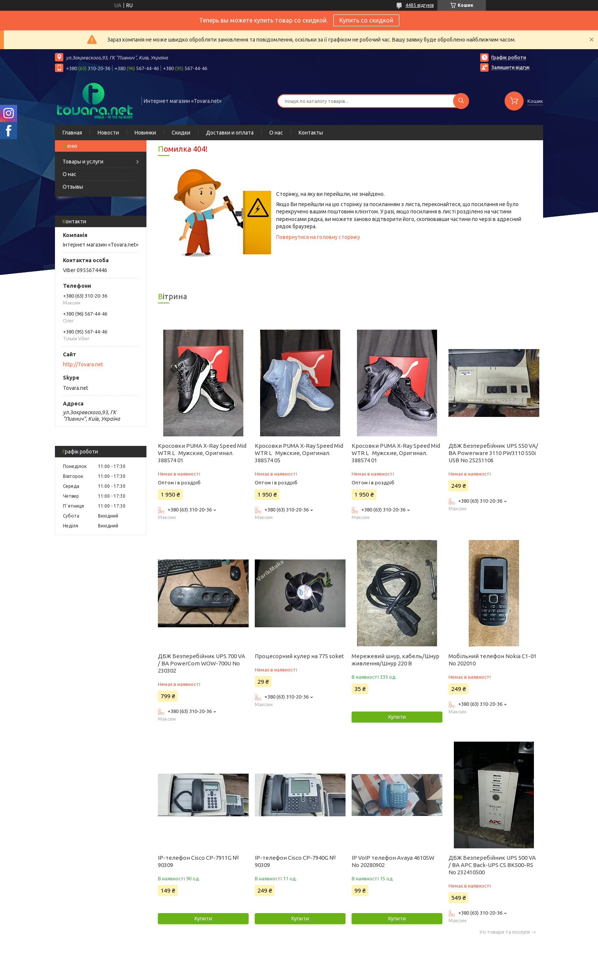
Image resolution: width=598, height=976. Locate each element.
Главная (72, 132)
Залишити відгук (510, 67)
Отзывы (73, 187)
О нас (276, 132)
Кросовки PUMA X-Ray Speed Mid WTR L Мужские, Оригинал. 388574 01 (202, 452)
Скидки (181, 132)
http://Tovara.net (83, 364)
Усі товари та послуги (504, 932)
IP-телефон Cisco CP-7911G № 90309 (198, 861)
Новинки (145, 132)
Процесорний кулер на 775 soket (299, 656)
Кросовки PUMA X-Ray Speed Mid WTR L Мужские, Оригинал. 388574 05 (299, 452)
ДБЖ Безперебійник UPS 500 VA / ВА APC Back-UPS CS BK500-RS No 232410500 (492, 864)
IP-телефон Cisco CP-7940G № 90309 (295, 861)
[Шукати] (461, 101)
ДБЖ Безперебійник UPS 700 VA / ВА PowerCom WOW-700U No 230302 (201, 663)
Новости (108, 132)
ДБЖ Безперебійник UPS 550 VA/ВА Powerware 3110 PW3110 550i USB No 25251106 (493, 452)
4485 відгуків (419, 5)
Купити (397, 717)
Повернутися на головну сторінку (318, 237)
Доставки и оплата (230, 132)
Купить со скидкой (366, 20)
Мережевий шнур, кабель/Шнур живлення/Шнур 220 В (395, 660)
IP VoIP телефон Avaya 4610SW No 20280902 (393, 861)
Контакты (311, 132)
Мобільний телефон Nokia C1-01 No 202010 (492, 660)
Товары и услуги (83, 162)
